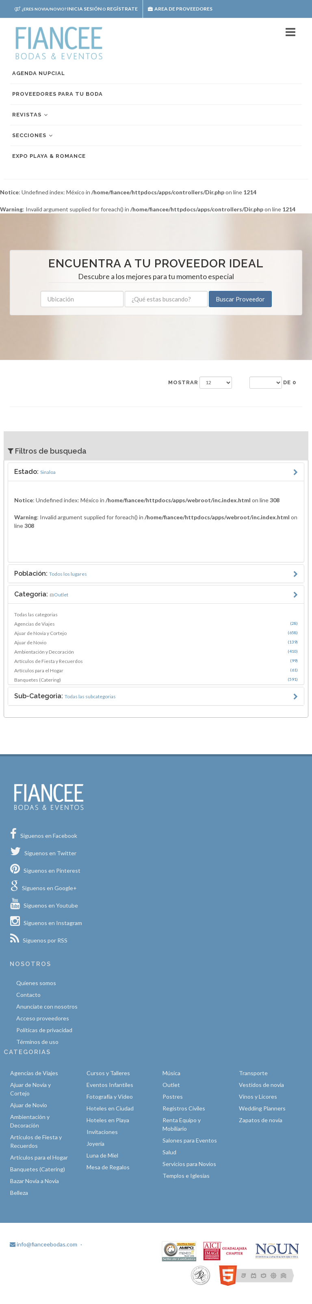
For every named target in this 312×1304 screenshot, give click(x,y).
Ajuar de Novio (156, 642)
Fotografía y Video (110, 1096)
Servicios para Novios (189, 1163)
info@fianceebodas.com (43, 1244)
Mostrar (183, 382)
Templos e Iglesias (186, 1175)
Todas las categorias (36, 614)
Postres (172, 1096)
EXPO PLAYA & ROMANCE (49, 156)
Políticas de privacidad (44, 1029)
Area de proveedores (180, 9)
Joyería (95, 1143)
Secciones (33, 136)
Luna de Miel (102, 1155)
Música (171, 1072)
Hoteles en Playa (108, 1120)
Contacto (28, 994)
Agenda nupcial (38, 73)
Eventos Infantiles (110, 1084)
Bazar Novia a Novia (34, 1180)
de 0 (289, 382)
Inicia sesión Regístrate (76, 9)
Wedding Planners (262, 1108)
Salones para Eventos (189, 1140)
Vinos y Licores (258, 1096)
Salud (169, 1152)
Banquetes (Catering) (156, 679)
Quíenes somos (36, 982)
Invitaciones (102, 1131)
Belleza (19, 1192)
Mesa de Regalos (108, 1167)
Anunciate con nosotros (47, 1006)
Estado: (35, 472)
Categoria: (41, 594)
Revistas (30, 115)
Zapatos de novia (260, 1120)
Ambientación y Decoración (156, 651)
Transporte (253, 1072)
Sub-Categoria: (65, 696)
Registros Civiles (183, 1108)
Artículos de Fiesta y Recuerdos (156, 661)
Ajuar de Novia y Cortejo (156, 633)
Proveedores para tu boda (57, 94)
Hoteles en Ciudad (110, 1108)
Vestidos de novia (261, 1084)
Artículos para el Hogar (156, 670)
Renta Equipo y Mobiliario (181, 1124)
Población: (50, 573)
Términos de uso (37, 1041)
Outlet (171, 1084)
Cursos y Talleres (108, 1072)
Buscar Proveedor (240, 299)
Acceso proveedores (42, 1018)
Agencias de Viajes (156, 623)
